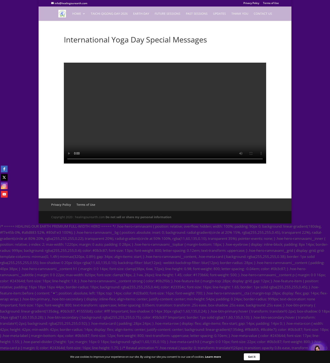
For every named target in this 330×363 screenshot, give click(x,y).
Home (76, 14)
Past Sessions (197, 14)
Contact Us (263, 14)
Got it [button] (252, 357)
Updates (219, 14)
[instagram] (4, 185)
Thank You (239, 14)
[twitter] (4, 177)
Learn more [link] (213, 357)
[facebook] (4, 169)
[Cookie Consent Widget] (165, 357)
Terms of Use (271, 3)
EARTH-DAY (141, 14)
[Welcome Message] (317, 350)
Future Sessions (167, 14)
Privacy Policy (251, 3)
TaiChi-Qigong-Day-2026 (109, 14)
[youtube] (4, 194)
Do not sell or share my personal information (138, 217)
